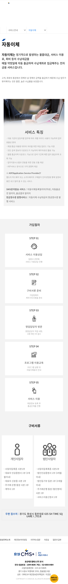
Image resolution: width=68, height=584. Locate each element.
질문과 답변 (57, 539)
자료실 (46, 539)
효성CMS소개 (5, 539)
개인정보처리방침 (20, 539)
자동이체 (32, 30)
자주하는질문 (35, 539)
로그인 (54, 6)
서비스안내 (13, 30)
